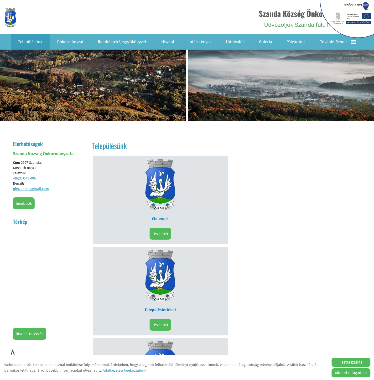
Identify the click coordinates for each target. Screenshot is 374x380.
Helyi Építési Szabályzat (193, 248)
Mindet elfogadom (351, 372)
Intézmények (200, 41)
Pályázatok (296, 41)
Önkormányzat (70, 41)
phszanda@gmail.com (31, 188)
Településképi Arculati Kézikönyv (125, 248)
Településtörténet (192, 188)
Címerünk (125, 188)
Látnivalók (235, 41)
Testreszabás (351, 362)
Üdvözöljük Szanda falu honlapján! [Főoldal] (300, 18)
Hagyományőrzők (327, 188)
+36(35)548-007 (24, 177)
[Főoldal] (12, 18)
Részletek (125, 203)
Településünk (30, 41)
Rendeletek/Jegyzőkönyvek (122, 41)
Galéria (265, 41)
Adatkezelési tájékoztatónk (124, 370)
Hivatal (167, 41)
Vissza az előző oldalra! (122, 292)
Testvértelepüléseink (260, 248)
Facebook (24, 202)
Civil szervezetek (260, 188)
